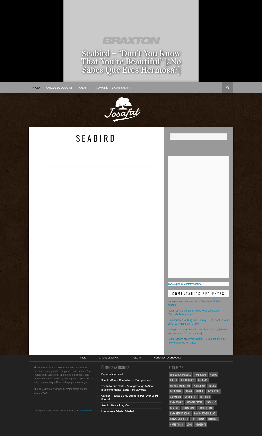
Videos (213, 374)
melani (171, 310)
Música (212, 385)
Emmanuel (174, 320)
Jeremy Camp (188, 408)
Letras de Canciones (180, 374)
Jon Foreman (198, 419)
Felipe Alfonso (175, 339)
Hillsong (212, 419)
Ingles (173, 380)
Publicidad (199, 385)
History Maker (85, 410)
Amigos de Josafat (59, 87)
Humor (188, 391)
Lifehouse (205, 396)
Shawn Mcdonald (179, 419)
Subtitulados (187, 380)
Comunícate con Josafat (114, 87)
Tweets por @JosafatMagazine (185, 284)
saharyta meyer (176, 329)
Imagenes (202, 380)
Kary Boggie (176, 402)
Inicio (36, 87)
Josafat (84, 87)
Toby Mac (211, 402)
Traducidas (200, 374)
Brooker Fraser (194, 402)
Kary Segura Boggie (180, 413)
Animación (175, 396)
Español (200, 391)
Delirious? (175, 391)
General (174, 408)
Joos (189, 424)
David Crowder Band (204, 413)
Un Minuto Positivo (180, 385)
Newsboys (201, 424)
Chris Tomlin (176, 424)
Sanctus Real (205, 408)
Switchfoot (214, 391)
